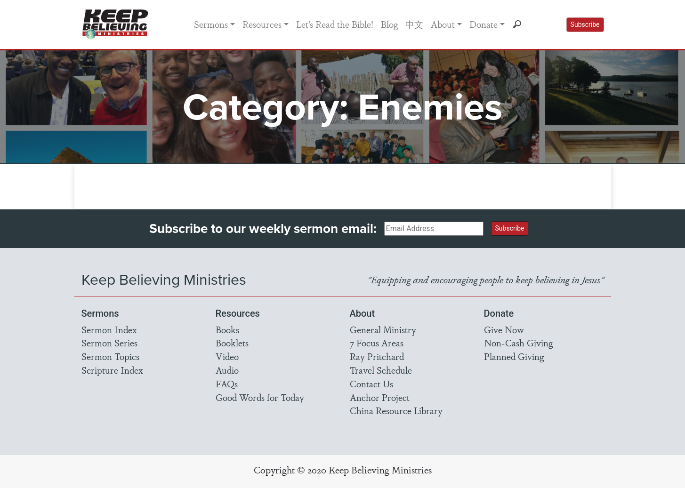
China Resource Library (396, 410)
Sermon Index (109, 329)
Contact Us (371, 383)
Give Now (504, 329)
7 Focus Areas (376, 342)
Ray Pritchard (377, 356)
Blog (389, 24)
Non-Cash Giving (518, 342)
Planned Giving (514, 356)
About (443, 24)
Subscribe (585, 24)
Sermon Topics (110, 356)
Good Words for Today (260, 397)
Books (227, 329)
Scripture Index (112, 369)
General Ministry (383, 329)
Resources (262, 24)
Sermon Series (109, 342)
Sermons (211, 24)
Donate (483, 24)
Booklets (232, 342)
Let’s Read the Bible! (334, 24)
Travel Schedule (381, 369)
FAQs (227, 383)
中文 (414, 24)
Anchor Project (380, 397)
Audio (227, 369)
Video (227, 356)
